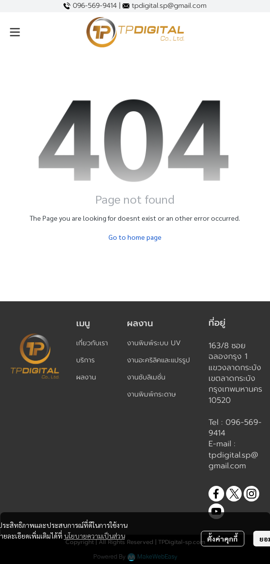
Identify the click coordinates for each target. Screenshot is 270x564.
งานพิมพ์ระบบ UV (154, 343)
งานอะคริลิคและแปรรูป (158, 360)
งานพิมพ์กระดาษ (151, 394)
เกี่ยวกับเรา (92, 343)
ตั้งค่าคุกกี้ (222, 538)
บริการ (85, 360)
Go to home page (135, 236)
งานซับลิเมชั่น (146, 377)
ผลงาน (86, 377)
